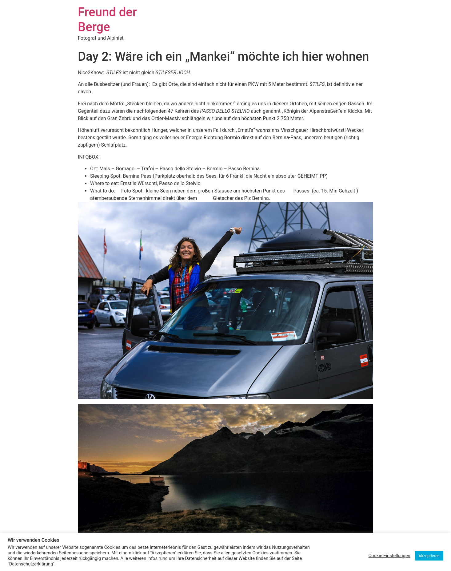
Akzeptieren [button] (429, 555)
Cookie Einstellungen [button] (389, 555)
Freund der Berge (107, 19)
